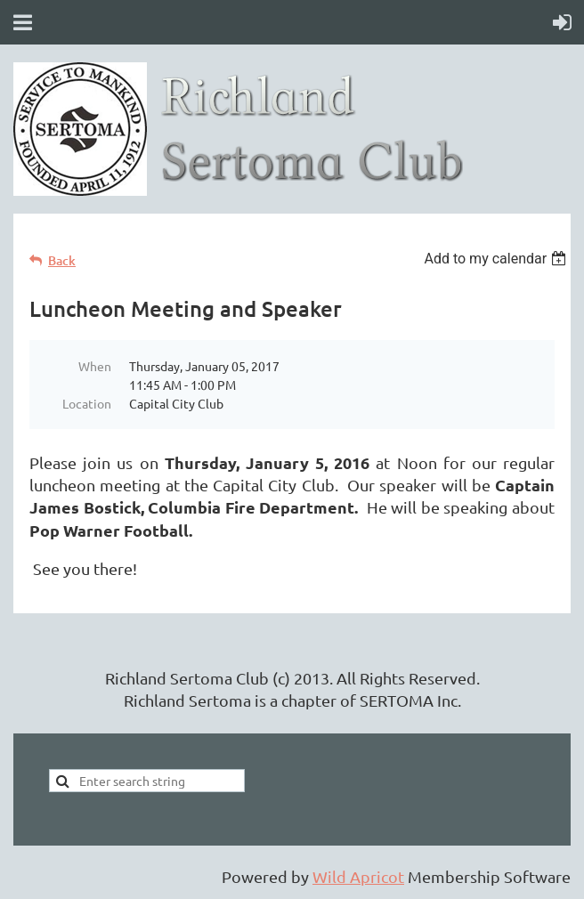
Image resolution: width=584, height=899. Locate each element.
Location (86, 403)
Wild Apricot (358, 876)
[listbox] (497, 258)
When (94, 366)
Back (62, 260)
